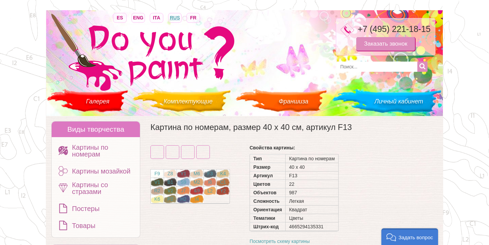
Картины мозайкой (101, 171)
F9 (157, 173)
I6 (210, 182)
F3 (210, 173)
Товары (83, 225)
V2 (170, 190)
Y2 (223, 191)
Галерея (97, 101)
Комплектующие (188, 101)
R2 (157, 190)
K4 (223, 173)
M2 (197, 182)
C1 (223, 182)
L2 (210, 191)
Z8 (170, 173)
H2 (183, 199)
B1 (170, 182)
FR (193, 17)
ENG (138, 17)
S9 (183, 182)
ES (119, 17)
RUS (174, 17)
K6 (157, 199)
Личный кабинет (399, 101)
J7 (183, 190)
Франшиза (293, 101)
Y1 (183, 173)
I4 (197, 199)
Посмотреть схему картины (280, 241)
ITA (156, 17)
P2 (170, 199)
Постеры (85, 208)
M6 (197, 173)
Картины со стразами (90, 188)
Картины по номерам (90, 151)
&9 (197, 190)
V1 (157, 182)
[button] (409, 236)
